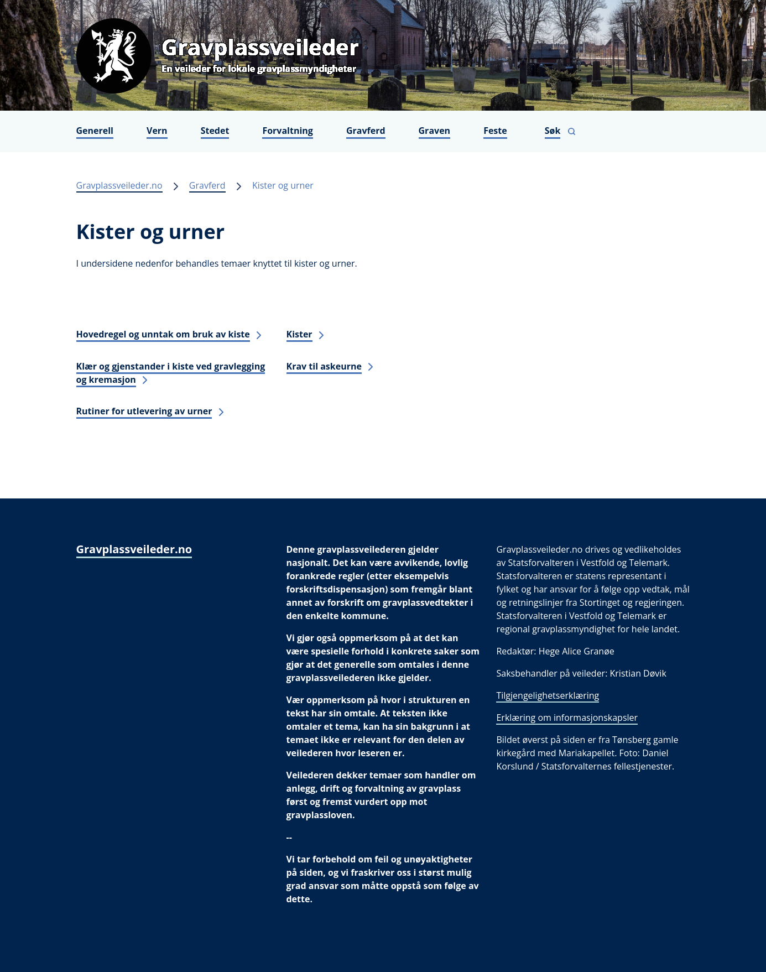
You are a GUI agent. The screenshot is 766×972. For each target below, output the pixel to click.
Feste (495, 130)
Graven (435, 130)
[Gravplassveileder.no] (383, 55)
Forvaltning (287, 130)
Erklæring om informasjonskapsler (567, 717)
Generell (95, 130)
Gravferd (365, 130)
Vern (157, 130)
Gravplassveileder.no (119, 185)
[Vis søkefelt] (560, 131)
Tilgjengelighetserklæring (547, 695)
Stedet (215, 130)
